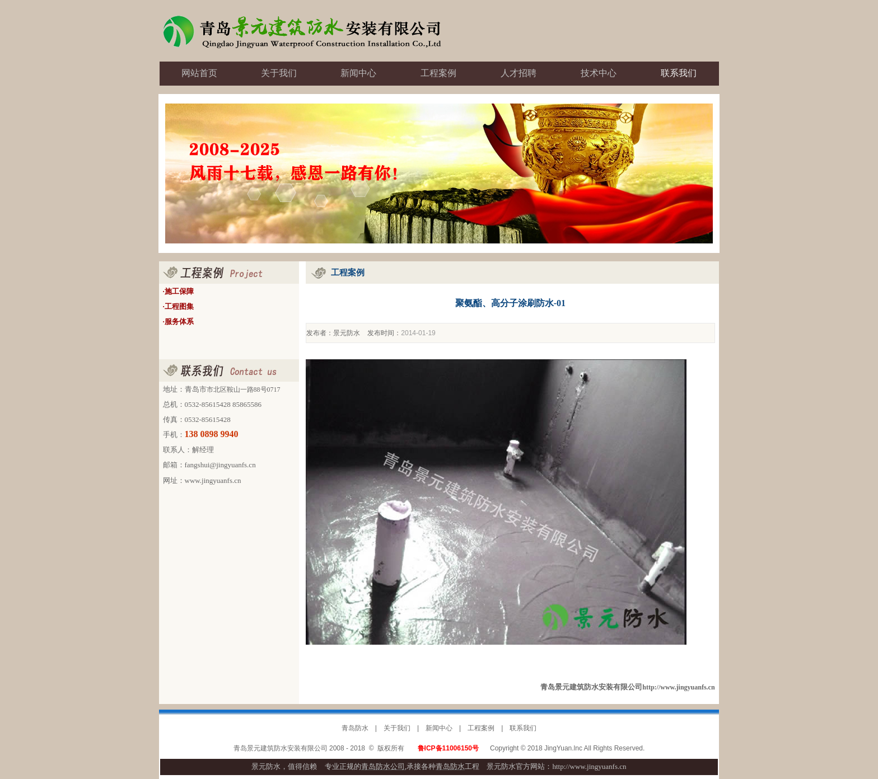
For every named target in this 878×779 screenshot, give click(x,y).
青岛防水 (355, 728)
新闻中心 (439, 728)
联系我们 (523, 728)
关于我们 (397, 728)
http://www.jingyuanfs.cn (678, 687)
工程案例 (481, 728)
